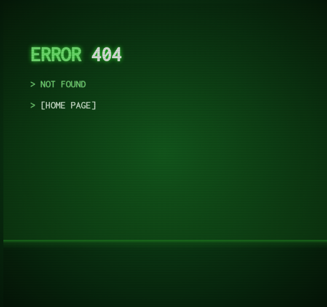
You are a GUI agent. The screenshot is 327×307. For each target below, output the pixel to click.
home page (68, 105)
